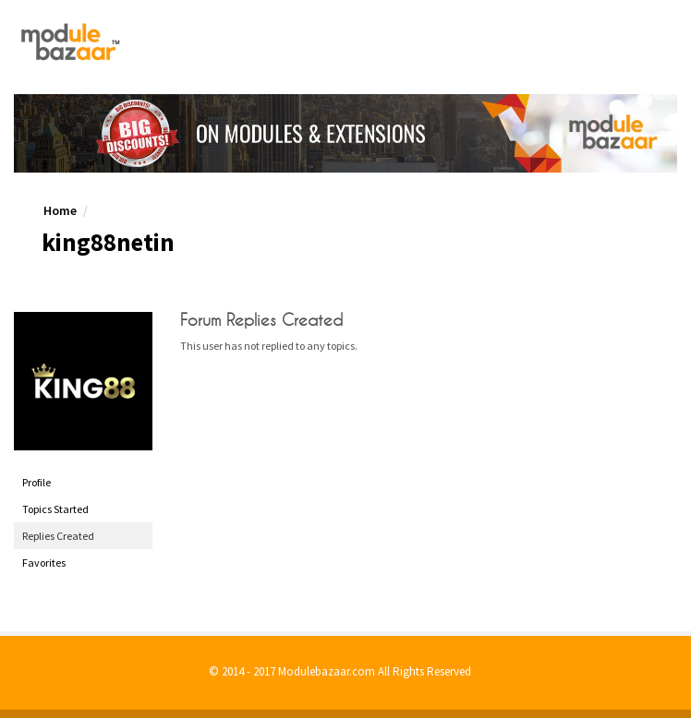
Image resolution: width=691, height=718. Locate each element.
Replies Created (58, 536)
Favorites (44, 562)
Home (60, 210)
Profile (36, 482)
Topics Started (55, 509)
